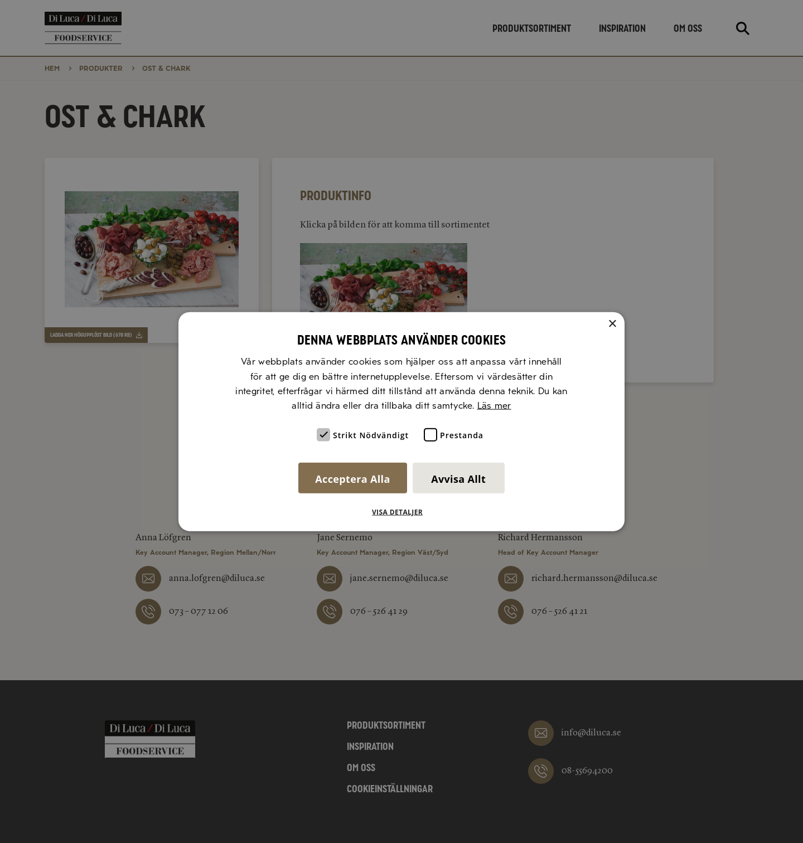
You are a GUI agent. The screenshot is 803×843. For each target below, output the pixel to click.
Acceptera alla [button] (352, 478)
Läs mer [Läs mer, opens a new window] (494, 405)
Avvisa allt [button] (458, 478)
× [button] (612, 324)
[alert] (401, 421)
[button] (401, 512)
